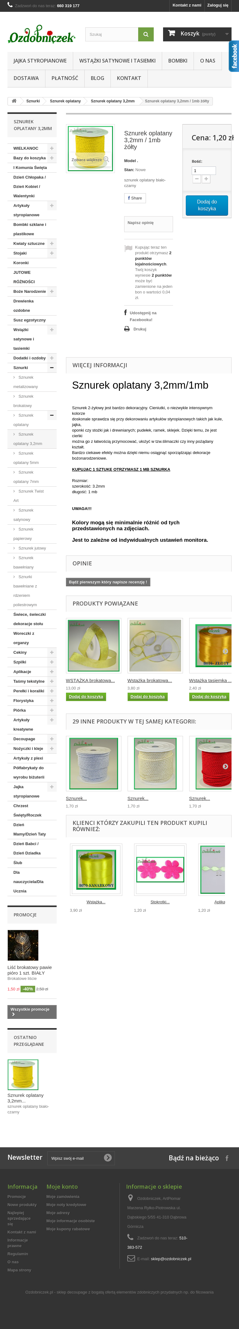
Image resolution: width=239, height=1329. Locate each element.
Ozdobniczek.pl (39, 1292)
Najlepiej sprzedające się (18, 1218)
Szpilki (19, 662)
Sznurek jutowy (31, 548)
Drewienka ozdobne (23, 306)
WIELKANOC (25, 148)
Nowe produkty (22, 1204)
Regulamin (17, 1254)
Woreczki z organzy (23, 638)
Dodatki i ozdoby (29, 358)
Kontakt (129, 78)
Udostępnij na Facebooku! (143, 316)
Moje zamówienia (62, 1196)
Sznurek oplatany (65, 101)
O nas (207, 60)
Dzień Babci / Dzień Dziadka (26, 848)
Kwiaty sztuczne (29, 243)
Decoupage (24, 739)
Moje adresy (58, 1212)
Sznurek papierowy (23, 534)
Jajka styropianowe (40, 60)
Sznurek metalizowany (25, 382)
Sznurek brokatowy (23, 401)
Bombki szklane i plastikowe (29, 229)
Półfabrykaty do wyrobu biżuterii (29, 772)
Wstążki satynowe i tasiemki (117, 60)
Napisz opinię (141, 222)
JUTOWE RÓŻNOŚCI (24, 277)
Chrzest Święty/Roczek (27, 810)
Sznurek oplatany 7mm (26, 477)
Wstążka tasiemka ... (210, 680)
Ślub (17, 862)
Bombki (177, 60)
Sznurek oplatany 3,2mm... (25, 1098)
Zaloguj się (217, 5)
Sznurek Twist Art (28, 496)
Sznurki (33, 101)
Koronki (21, 262)
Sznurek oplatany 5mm (26, 458)
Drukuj (140, 329)
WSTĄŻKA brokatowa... (90, 680)
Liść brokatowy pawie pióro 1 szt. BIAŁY (29, 970)
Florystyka (23, 700)
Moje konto (62, 1186)
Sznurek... (76, 798)
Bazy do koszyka (29, 158)
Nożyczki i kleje (28, 748)
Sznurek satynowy (23, 515)
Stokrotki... (160, 902)
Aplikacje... (224, 902)
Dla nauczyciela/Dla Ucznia (28, 881)
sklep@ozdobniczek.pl (171, 1258)
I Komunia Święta (30, 167)
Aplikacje (22, 671)
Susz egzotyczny (29, 320)
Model (130, 160)
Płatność (65, 78)
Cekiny (20, 652)
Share (135, 198)
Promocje (25, 915)
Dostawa (26, 78)
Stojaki (20, 253)
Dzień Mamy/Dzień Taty (29, 829)
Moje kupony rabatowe (68, 1229)
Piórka (19, 710)
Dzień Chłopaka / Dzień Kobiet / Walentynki (29, 186)
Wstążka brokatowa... (150, 680)
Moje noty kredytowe (66, 1204)
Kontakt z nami (187, 5)
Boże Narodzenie (29, 291)
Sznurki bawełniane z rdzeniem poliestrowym (25, 590)
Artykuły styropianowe (26, 210)
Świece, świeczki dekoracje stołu (29, 619)
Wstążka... (96, 902)
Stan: (129, 169)
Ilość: (197, 161)
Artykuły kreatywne (23, 725)
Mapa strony (19, 1270)
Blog (97, 78)
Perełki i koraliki (28, 691)
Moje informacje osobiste (70, 1221)
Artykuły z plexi (28, 758)
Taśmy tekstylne (29, 681)
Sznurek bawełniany (23, 562)
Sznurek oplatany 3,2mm (113, 101)
